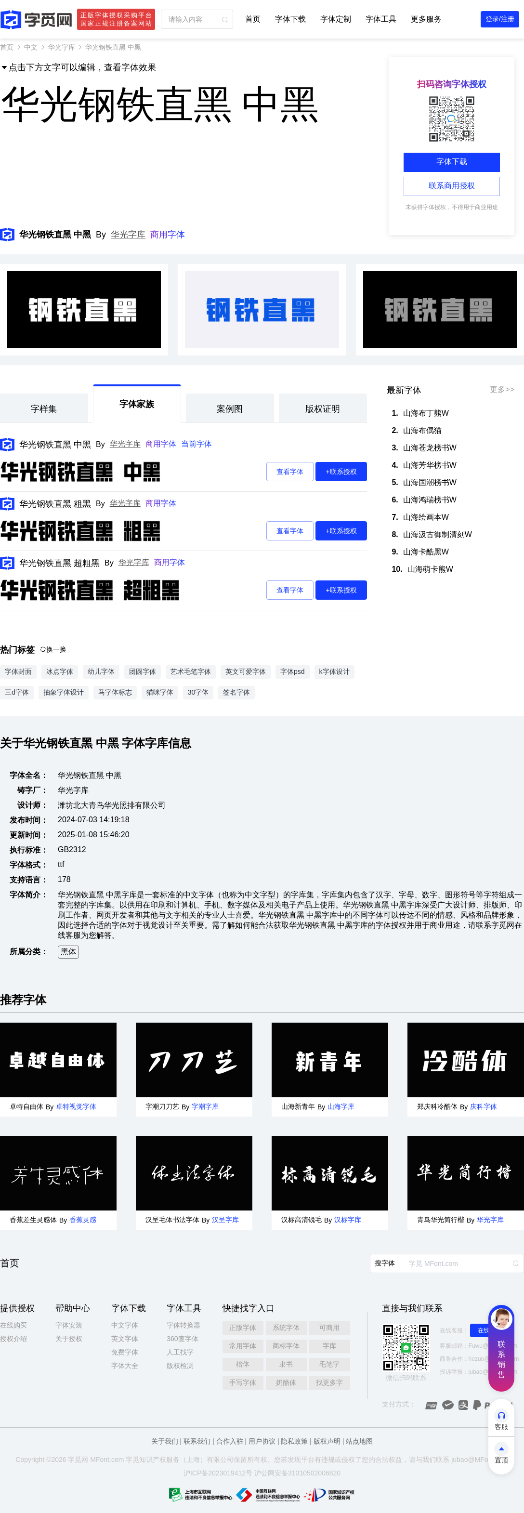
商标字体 (286, 1346)
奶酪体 (286, 1382)
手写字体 (242, 1382)
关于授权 (68, 1338)
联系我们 (196, 1441)
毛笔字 (329, 1364)
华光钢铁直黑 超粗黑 (59, 563)
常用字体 (242, 1346)
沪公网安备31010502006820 (297, 1473)
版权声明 (327, 1441)
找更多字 (329, 1382)
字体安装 (68, 1325)
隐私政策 (294, 1441)
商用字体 (167, 234)
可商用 (329, 1327)
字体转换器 (183, 1325)
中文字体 (124, 1325)
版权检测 (180, 1365)
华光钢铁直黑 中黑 (55, 444)
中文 (31, 47)
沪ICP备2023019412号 (217, 1473)
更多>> (502, 389)
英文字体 (124, 1338)
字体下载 (290, 19)
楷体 (242, 1364)
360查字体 (182, 1338)
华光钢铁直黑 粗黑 (55, 504)
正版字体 (242, 1327)
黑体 (68, 951)
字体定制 (335, 19)
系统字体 (286, 1327)
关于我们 (164, 1441)
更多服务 (426, 19)
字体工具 (381, 19)
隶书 (286, 1364)
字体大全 (124, 1365)
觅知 (139, 1459)
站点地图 (359, 1441)
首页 (253, 19)
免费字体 (124, 1352)
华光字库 (61, 47)
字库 (329, 1346)
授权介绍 (13, 1338)
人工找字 (180, 1352)
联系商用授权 (452, 186)
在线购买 (13, 1325)
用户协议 (262, 1441)
